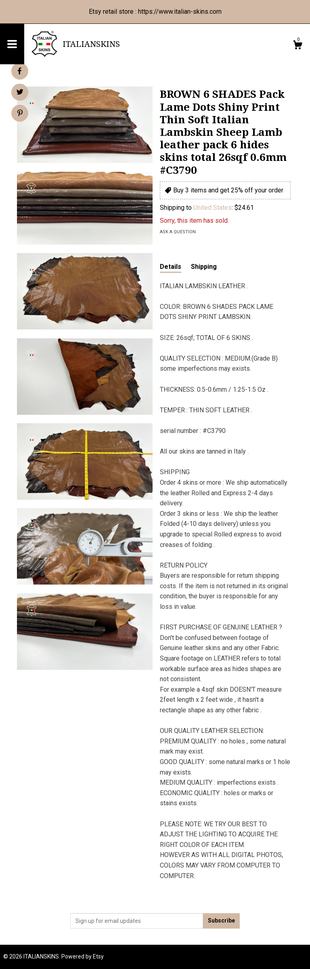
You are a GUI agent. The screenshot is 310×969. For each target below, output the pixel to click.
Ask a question (178, 231)
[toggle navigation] (12, 44)
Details (170, 266)
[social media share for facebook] (19, 71)
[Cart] (297, 46)
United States (212, 207)
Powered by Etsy (82, 956)
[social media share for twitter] (20, 93)
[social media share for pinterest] (20, 114)
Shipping (204, 266)
